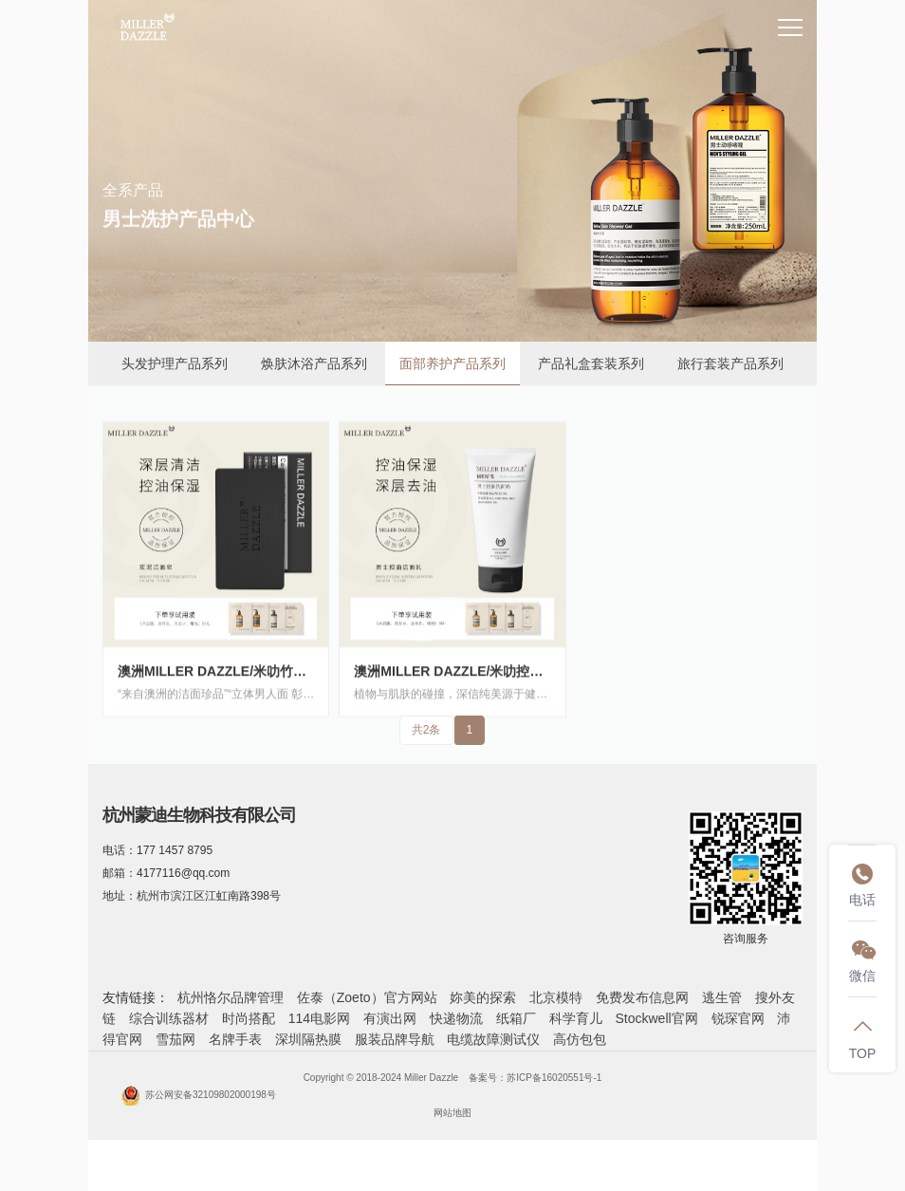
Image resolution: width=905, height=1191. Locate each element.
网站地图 (452, 1112)
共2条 (426, 729)
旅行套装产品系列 (730, 363)
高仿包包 (579, 1039)
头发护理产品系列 (174, 363)
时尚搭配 (248, 1018)
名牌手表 (235, 1039)
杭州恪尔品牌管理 (230, 997)
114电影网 (319, 1018)
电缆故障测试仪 (493, 1039)
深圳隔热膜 (308, 1039)
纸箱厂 (516, 1018)
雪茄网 (175, 1039)
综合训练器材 (169, 1018)
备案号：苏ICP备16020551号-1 (535, 1077)
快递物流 (456, 1018)
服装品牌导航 (394, 1039)
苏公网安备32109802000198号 (198, 1094)
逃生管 (722, 997)
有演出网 (389, 1018)
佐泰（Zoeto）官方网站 (367, 997)
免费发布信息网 (642, 997)
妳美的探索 (483, 997)
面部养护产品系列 (452, 363)
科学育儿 (575, 1018)
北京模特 (555, 997)
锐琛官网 (738, 1018)
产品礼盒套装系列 (591, 363)
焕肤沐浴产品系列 (314, 363)
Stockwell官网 (656, 1018)
